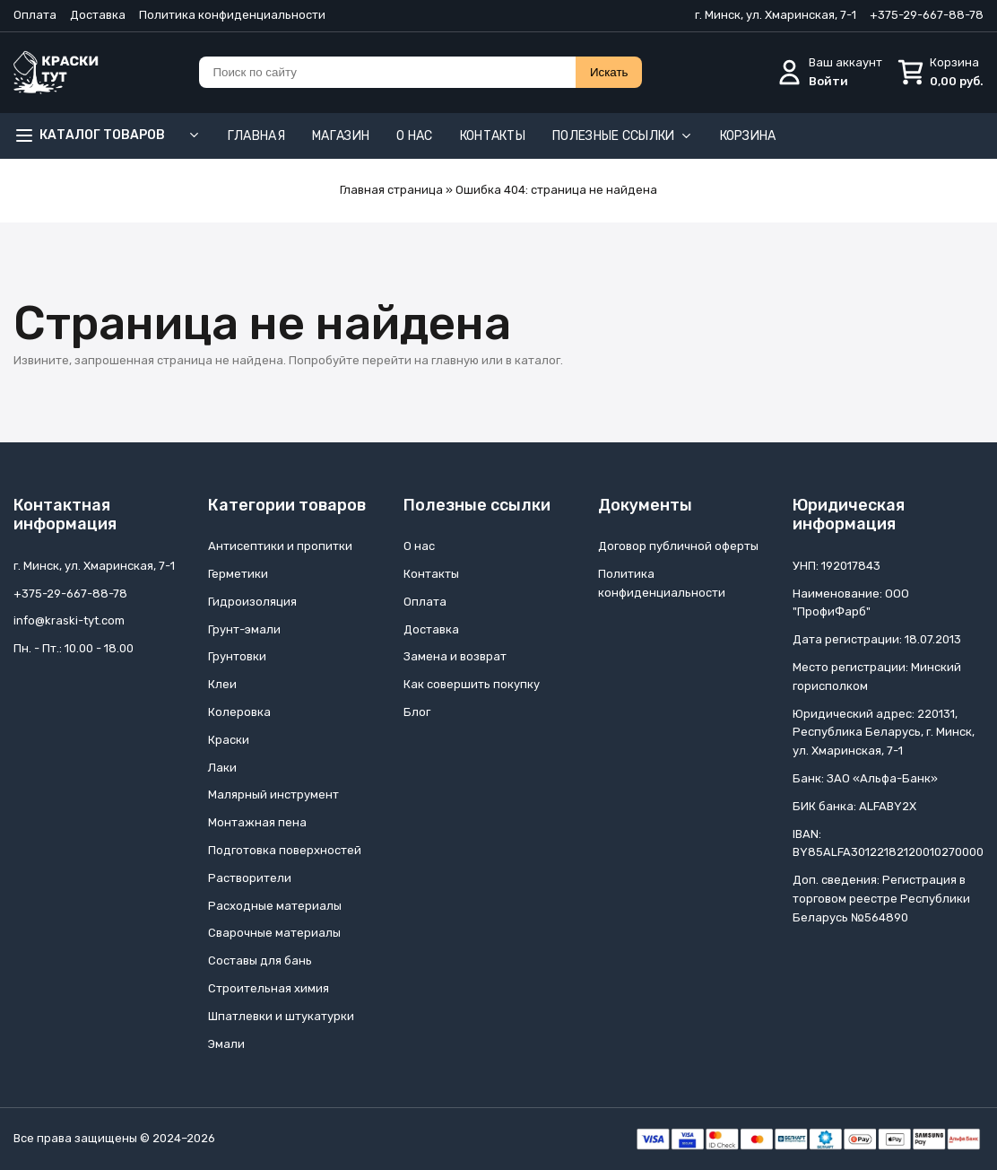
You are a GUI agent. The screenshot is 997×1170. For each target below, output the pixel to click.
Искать (609, 72)
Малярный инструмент (273, 794)
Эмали (226, 1044)
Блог (416, 712)
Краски (228, 740)
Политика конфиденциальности (232, 15)
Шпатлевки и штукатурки (281, 1016)
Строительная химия (268, 988)
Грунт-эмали (244, 629)
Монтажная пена (257, 822)
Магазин (340, 136)
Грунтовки (237, 656)
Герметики (238, 574)
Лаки (222, 767)
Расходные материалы (275, 905)
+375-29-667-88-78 (927, 15)
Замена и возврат (455, 656)
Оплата (34, 15)
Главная (256, 136)
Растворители (249, 878)
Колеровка (239, 712)
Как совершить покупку (471, 684)
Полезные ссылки (622, 136)
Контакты (492, 136)
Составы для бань (260, 960)
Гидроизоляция (252, 601)
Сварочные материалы (274, 932)
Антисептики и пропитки (280, 546)
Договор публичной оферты (678, 546)
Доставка (98, 15)
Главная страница (391, 189)
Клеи (222, 684)
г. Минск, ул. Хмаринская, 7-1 (775, 15)
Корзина (748, 136)
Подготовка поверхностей (284, 850)
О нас (414, 136)
